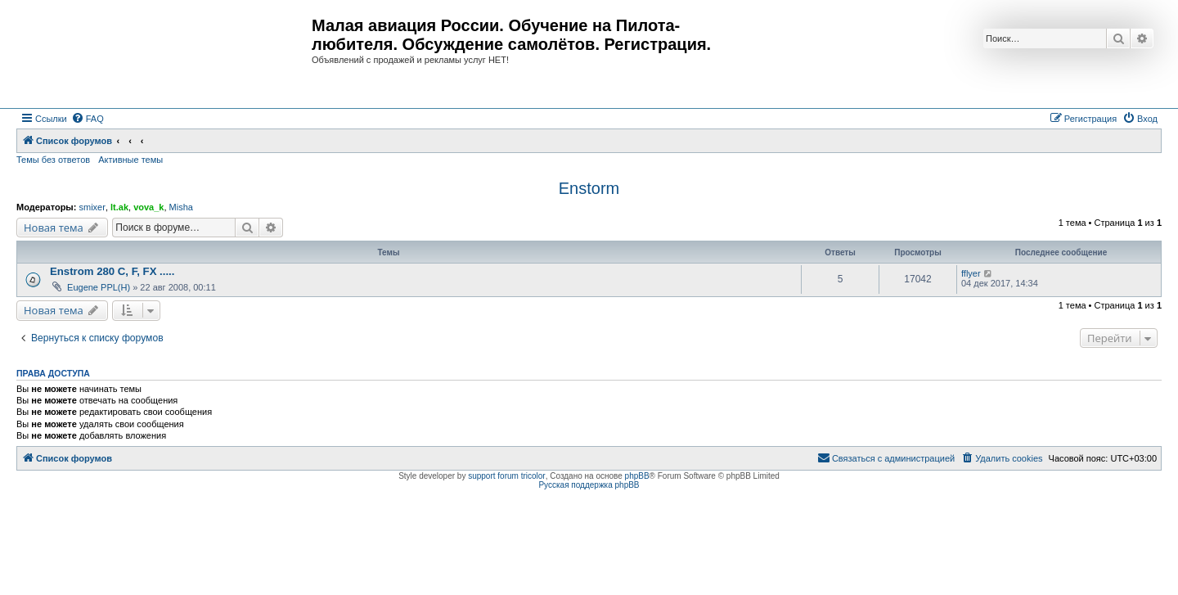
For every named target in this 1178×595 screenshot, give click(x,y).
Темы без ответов (53, 160)
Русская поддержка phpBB (588, 484)
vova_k (148, 207)
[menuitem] (87, 118)
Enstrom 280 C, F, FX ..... (112, 271)
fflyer (971, 273)
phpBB (637, 475)
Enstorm (589, 188)
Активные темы (130, 160)
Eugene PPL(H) (98, 287)
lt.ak (119, 207)
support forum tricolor (506, 475)
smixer (92, 207)
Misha (181, 207)
